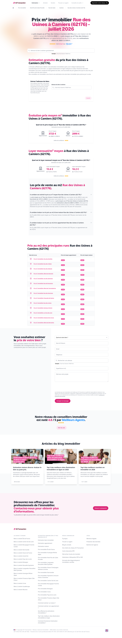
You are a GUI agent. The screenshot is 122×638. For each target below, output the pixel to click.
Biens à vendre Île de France (22, 538)
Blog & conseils (66, 545)
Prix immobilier (22, 8)
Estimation (36, 3)
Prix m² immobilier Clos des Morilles (43, 259)
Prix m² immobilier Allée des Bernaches (44, 322)
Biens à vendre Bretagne (21, 562)
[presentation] (66, 387)
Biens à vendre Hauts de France (23, 553)
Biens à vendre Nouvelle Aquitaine (24, 565)
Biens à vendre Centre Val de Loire (24, 542)
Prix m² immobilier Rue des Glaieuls (43, 268)
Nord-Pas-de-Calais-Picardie (37, 8)
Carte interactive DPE (68, 551)
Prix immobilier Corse (44, 592)
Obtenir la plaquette (101, 508)
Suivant (88, 98)
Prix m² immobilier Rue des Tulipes (43, 264)
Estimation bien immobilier (46, 540)
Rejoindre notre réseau (100, 3)
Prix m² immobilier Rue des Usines (42, 303)
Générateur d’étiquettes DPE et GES (72, 557)
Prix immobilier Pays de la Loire (47, 595)
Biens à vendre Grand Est (21, 556)
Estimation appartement (45, 543)
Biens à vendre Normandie (21, 550)
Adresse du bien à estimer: (58, 84)
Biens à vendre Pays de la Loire (23, 559)
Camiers (61, 8)
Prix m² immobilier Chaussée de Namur (44, 298)
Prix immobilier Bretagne (45, 588)
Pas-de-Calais (51, 8)
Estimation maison (43, 546)
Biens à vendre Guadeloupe (22, 586)
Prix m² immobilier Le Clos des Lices (43, 313)
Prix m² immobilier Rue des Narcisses (43, 293)
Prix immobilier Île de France (46, 549)
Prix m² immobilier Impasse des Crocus (44, 317)
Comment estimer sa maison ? (47, 603)
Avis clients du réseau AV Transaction (73, 548)
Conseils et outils (77, 3)
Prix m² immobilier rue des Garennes (43, 278)
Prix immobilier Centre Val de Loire (48, 580)
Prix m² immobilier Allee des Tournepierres (45, 288)
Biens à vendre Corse (20, 583)
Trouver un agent (63, 3)
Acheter (45, 3)
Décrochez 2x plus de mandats (71, 554)
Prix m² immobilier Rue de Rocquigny (43, 283)
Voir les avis (61, 428)
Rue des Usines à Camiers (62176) (76, 8)
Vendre (53, 3)
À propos (64, 538)
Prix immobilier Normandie (46, 572)
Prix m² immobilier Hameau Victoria (43, 308)
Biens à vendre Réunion (20, 589)
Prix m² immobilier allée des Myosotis (43, 273)
